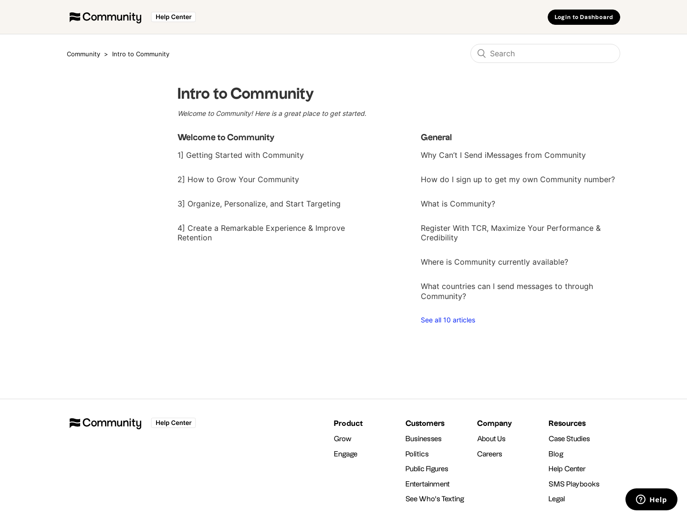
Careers (489, 454)
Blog (556, 454)
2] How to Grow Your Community (238, 179)
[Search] (545, 53)
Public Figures (427, 469)
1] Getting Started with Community (240, 155)
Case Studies (569, 439)
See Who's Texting (435, 499)
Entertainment (428, 484)
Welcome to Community (226, 138)
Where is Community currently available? (494, 262)
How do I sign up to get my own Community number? (518, 179)
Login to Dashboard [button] (584, 17)
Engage (345, 454)
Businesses (424, 439)
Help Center (567, 469)
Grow (343, 439)
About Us (491, 439)
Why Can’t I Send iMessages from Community (503, 155)
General (436, 138)
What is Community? (458, 203)
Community (83, 54)
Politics (417, 454)
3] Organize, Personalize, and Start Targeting (259, 203)
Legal (557, 499)
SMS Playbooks (574, 484)
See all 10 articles (448, 320)
